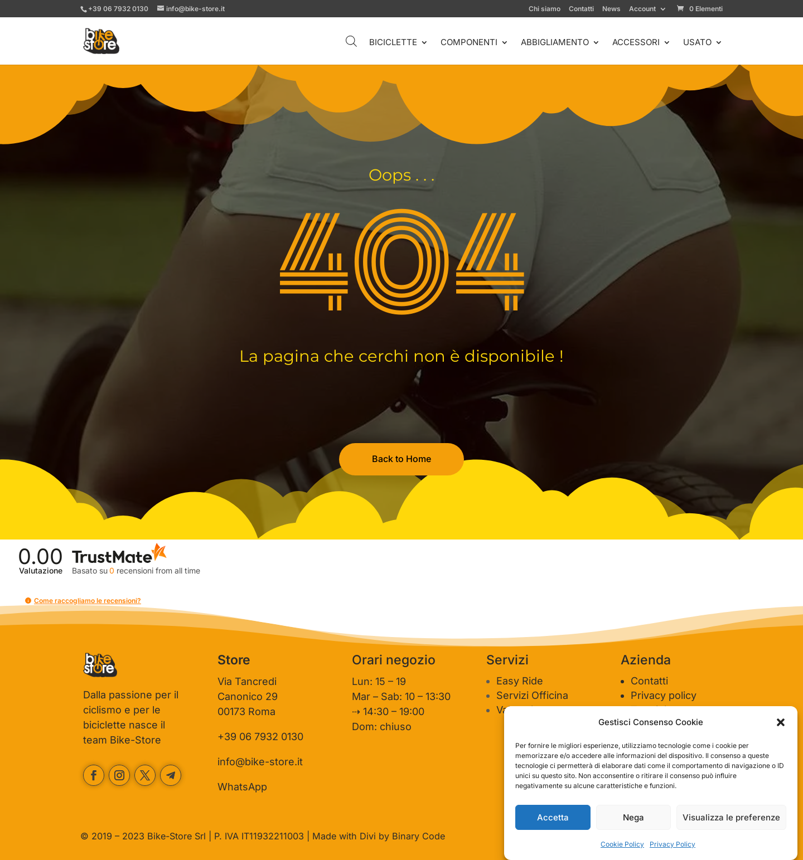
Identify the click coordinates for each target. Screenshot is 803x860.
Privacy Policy (672, 844)
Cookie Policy (622, 844)
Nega (633, 817)
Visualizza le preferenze (731, 817)
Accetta (553, 817)
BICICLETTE (393, 42)
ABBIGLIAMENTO (555, 42)
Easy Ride (519, 681)
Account (642, 9)
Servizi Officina (532, 695)
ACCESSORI (636, 42)
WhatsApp (242, 787)
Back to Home (401, 458)
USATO (697, 42)
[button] (780, 722)
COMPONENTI (469, 42)
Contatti (581, 9)
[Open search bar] (351, 41)
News (611, 9)
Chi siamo (544, 9)
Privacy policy (663, 695)
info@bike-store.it (260, 761)
